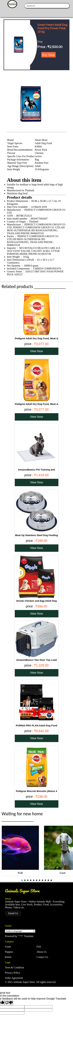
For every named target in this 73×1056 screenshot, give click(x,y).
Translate (25, 936)
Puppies (9, 951)
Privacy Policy (12, 972)
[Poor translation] (9, 1002)
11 (51, 880)
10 (48, 880)
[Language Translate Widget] (20, 931)
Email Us (13, 913)
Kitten (8, 957)
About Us (42, 951)
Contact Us (42, 957)
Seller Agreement (14, 978)
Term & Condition (14, 967)
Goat (63, 872)
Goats (8, 946)
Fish (20, 872)
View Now (36, 351)
